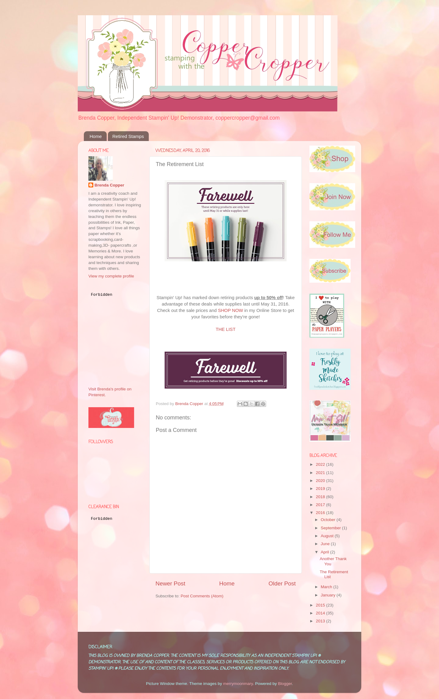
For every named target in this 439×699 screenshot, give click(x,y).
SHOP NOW (230, 310)
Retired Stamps (128, 136)
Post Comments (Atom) (202, 596)
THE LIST (225, 329)
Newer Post (170, 583)
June (326, 543)
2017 (321, 504)
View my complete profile (111, 276)
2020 (321, 480)
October (329, 519)
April (325, 552)
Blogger (285, 683)
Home (96, 136)
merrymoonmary (238, 683)
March (327, 587)
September (331, 528)
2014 (321, 613)
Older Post (282, 583)
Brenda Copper (109, 185)
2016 (321, 512)
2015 (321, 605)
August (328, 536)
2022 (321, 464)
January (329, 595)
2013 (321, 621)
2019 (321, 488)
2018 (321, 496)
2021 (321, 472)
